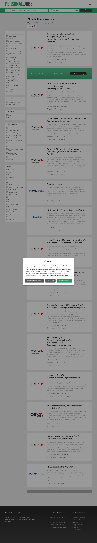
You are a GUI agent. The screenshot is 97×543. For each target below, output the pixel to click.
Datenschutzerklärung (62, 275)
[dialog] (48, 271)
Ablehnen (50, 281)
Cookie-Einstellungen (34, 281)
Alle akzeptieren (64, 281)
